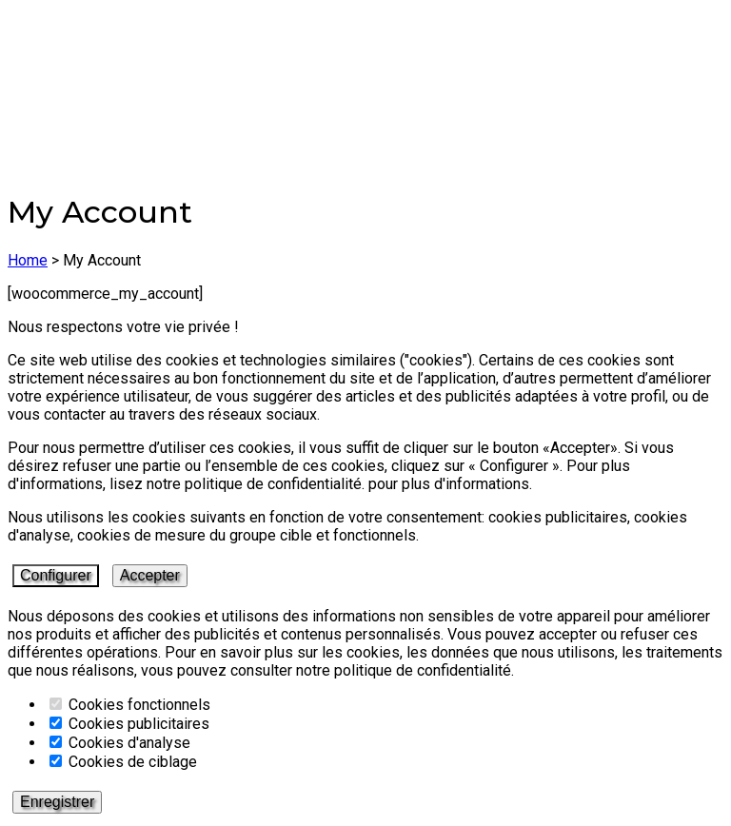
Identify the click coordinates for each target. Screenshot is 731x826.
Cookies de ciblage (123, 762)
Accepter (150, 575)
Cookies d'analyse (119, 743)
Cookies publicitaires (129, 724)
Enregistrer (57, 802)
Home (28, 260)
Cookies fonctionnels (129, 705)
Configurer (55, 575)
